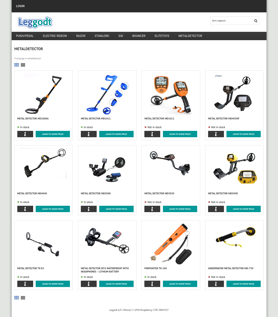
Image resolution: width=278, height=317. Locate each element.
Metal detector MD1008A (33, 118)
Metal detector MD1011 (96, 118)
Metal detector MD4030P (223, 118)
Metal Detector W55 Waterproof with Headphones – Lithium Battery (105, 270)
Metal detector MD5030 (159, 193)
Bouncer (138, 36)
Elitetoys (162, 36)
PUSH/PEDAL (25, 36)
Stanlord (102, 36)
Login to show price (53, 134)
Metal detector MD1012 (159, 118)
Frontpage (19, 58)
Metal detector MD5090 (223, 193)
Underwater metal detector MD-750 (230, 268)
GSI (121, 36)
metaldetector (190, 36)
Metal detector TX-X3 (30, 268)
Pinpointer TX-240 (155, 268)
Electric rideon (55, 36)
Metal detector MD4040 (32, 193)
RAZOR (80, 36)
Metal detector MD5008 (96, 193)
